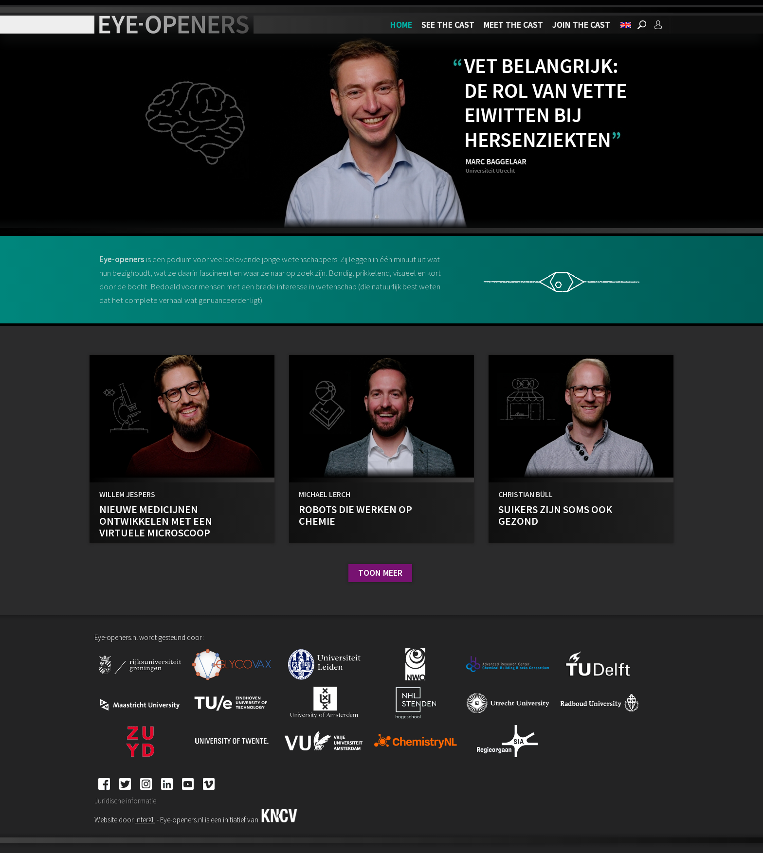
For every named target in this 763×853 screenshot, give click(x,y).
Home (401, 24)
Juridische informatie (125, 800)
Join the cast (581, 24)
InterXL (145, 819)
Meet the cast (513, 24)
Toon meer (380, 572)
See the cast (447, 24)
